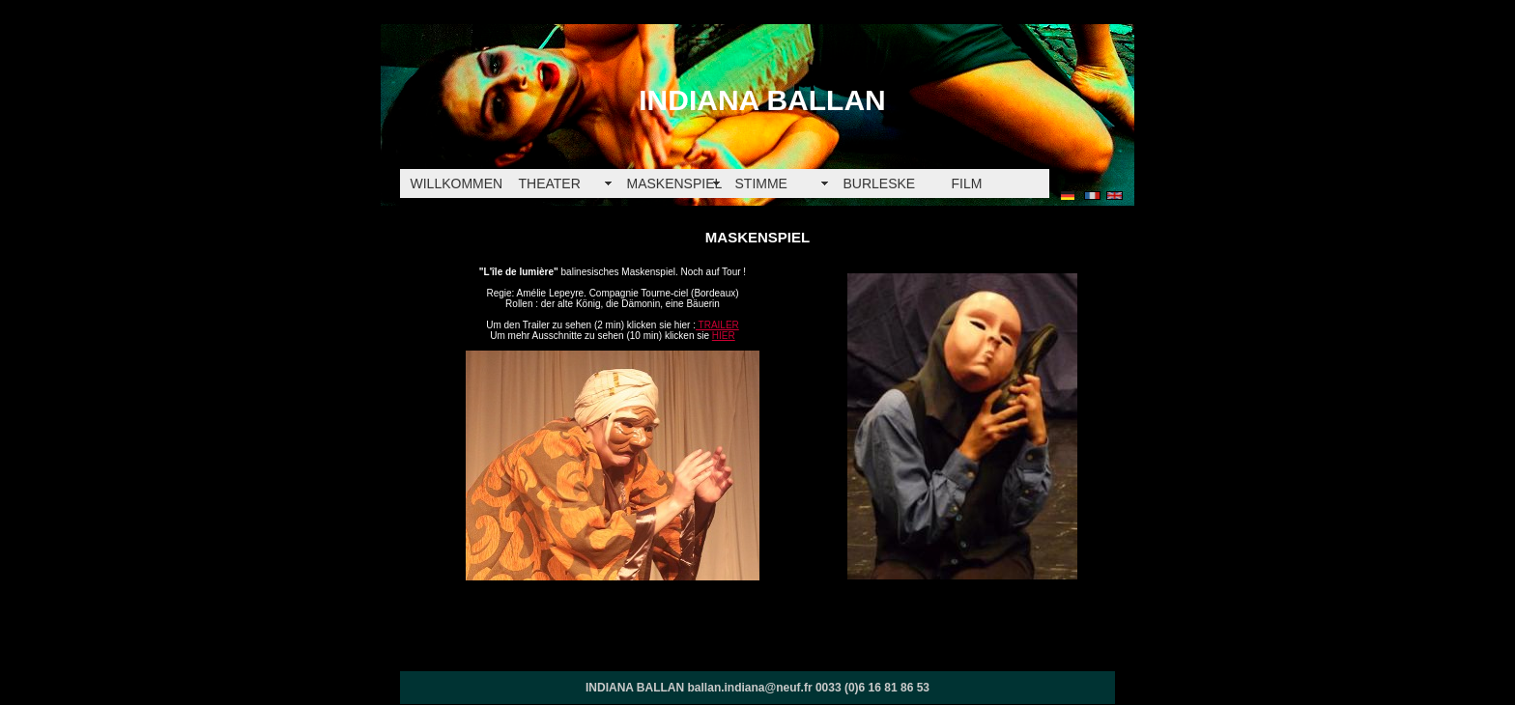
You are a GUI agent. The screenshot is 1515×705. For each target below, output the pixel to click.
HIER (723, 335)
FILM (967, 183)
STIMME (761, 183)
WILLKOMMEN (457, 183)
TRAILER (717, 325)
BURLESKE (879, 183)
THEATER (550, 183)
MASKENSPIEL (675, 183)
